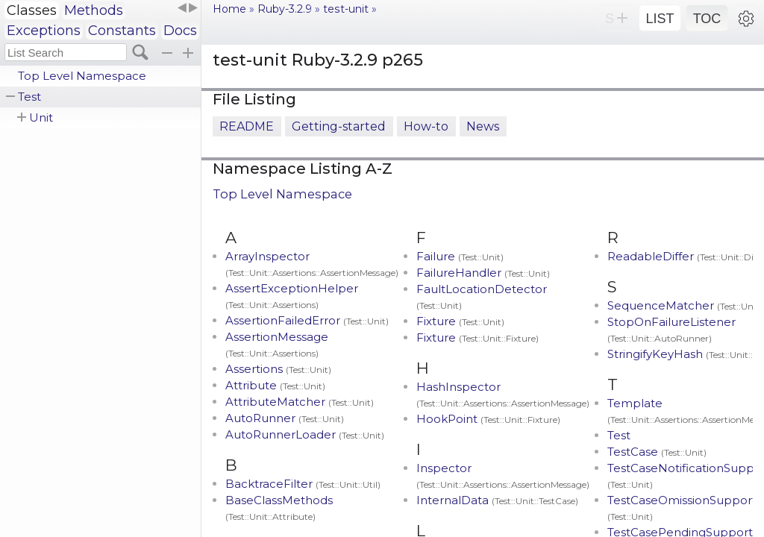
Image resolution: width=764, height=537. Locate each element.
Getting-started (339, 126)
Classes (32, 10)
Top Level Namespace (82, 76)
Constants (122, 30)
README (246, 126)
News (482, 126)
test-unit (346, 9)
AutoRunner (284, 418)
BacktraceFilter (303, 484)
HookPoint (488, 419)
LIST (659, 18)
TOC (707, 18)
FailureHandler (483, 273)
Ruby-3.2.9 (284, 9)
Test (29, 97)
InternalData (497, 500)
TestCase (657, 452)
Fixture (460, 321)
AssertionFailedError (307, 320)
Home (229, 9)
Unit (41, 117)
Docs (180, 30)
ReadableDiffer (685, 256)
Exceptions (44, 30)
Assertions (278, 369)
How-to (426, 126)
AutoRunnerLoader (304, 434)
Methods (93, 10)
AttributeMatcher (299, 402)
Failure (460, 256)
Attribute (275, 385)
